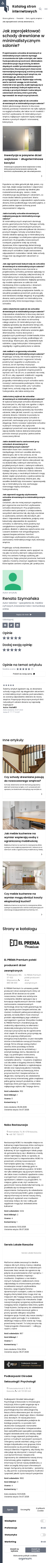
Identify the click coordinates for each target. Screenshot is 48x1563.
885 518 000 (12, 989)
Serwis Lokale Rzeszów (18, 1251)
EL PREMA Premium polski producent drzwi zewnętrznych (20, 971)
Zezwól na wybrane (14, 1550)
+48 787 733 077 (16, 1141)
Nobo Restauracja (16, 1131)
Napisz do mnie (24, 614)
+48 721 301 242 (24, 1397)
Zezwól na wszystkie (35, 1550)
